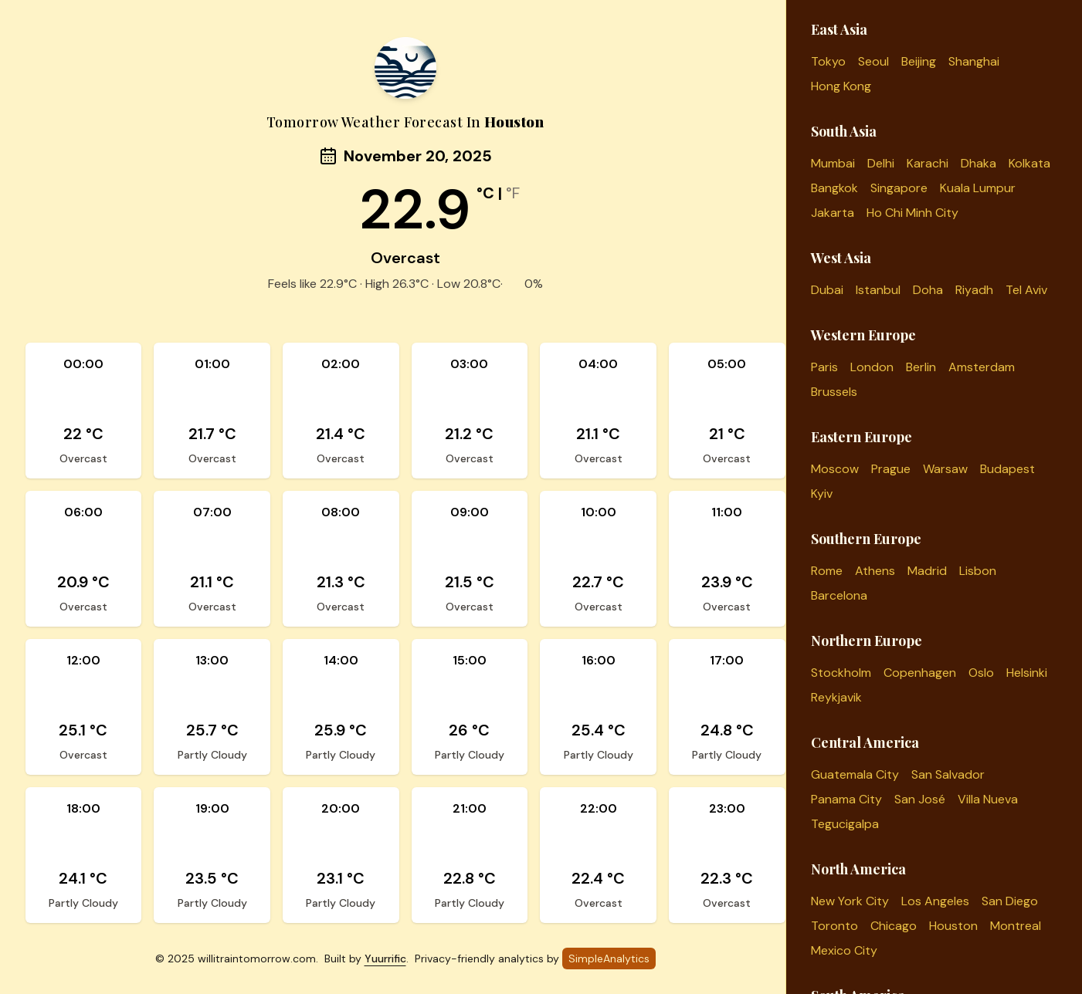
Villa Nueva (988, 799)
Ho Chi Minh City (912, 213)
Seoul (873, 61)
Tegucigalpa (845, 824)
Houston (953, 926)
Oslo (981, 672)
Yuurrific (385, 958)
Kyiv (822, 493)
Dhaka (978, 163)
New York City (850, 901)
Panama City (846, 799)
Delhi (880, 163)
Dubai (827, 290)
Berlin (921, 367)
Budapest (1007, 469)
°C (485, 193)
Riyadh (974, 290)
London (872, 367)
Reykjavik (836, 697)
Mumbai (833, 163)
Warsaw (945, 469)
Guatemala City (855, 774)
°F (513, 193)
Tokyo (828, 61)
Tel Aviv (1026, 290)
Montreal (1015, 926)
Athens (875, 571)
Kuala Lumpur (978, 188)
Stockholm (841, 672)
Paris (824, 367)
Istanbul (878, 290)
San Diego (1010, 901)
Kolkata (1029, 163)
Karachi (927, 163)
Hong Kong (841, 86)
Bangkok (834, 188)
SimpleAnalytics (609, 958)
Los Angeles (935, 901)
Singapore (899, 188)
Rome (827, 571)
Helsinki (1026, 672)
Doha (928, 290)
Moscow (835, 469)
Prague (891, 469)
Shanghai (973, 61)
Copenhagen (920, 672)
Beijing (918, 61)
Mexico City (844, 950)
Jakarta (832, 213)
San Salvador (948, 774)
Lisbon (977, 571)
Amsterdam (981, 367)
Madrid (927, 571)
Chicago (893, 926)
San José (919, 799)
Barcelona (839, 595)
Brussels (834, 392)
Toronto (834, 926)
